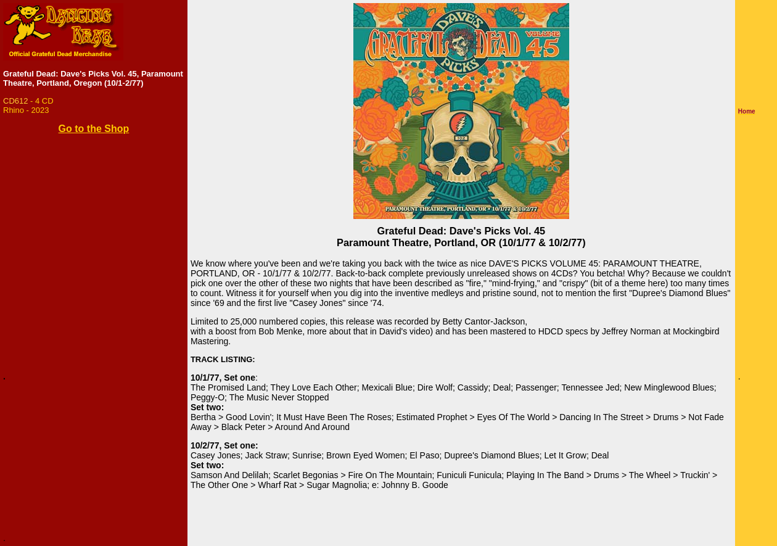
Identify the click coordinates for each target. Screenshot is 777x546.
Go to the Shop (94, 128)
